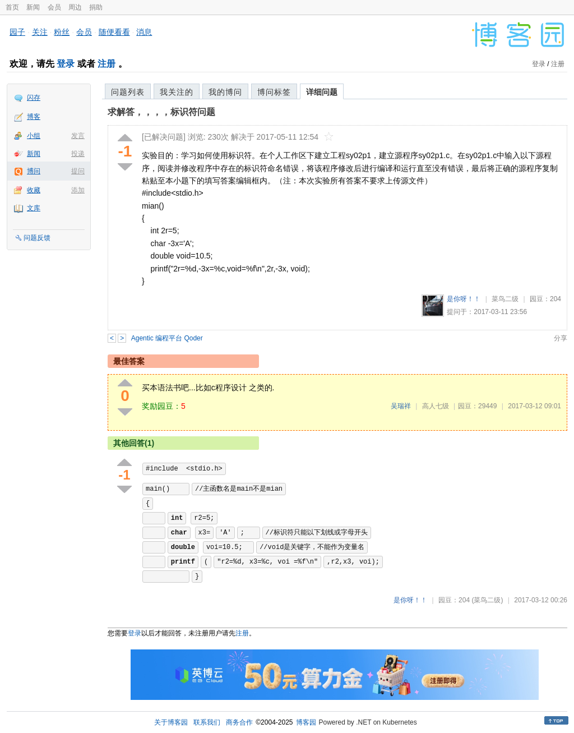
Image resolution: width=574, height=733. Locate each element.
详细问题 (321, 91)
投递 (78, 154)
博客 (33, 117)
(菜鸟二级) (487, 600)
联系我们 (206, 722)
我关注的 (176, 91)
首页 (12, 7)
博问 (33, 171)
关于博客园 (171, 722)
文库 (33, 208)
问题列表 (128, 91)
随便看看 (114, 31)
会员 (54, 7)
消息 (144, 31)
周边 (75, 7)
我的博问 (225, 91)
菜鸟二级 (505, 299)
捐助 (96, 7)
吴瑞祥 (401, 406)
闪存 (33, 98)
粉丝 (62, 31)
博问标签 (274, 91)
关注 (40, 31)
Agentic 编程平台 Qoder (167, 338)
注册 (106, 63)
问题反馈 (37, 238)
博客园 (306, 722)
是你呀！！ (463, 299)
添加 (78, 190)
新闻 (33, 7)
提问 (78, 171)
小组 (33, 136)
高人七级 (435, 406)
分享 (560, 338)
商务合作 (239, 722)
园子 (17, 31)
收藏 (33, 190)
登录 (66, 63)
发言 (78, 136)
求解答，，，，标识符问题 (161, 112)
